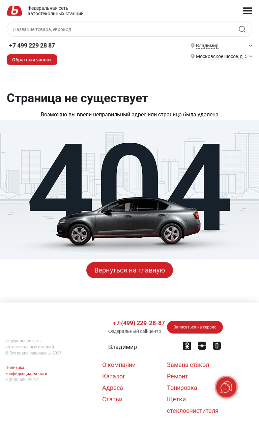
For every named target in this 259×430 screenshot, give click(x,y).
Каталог (113, 376)
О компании (119, 364)
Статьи (112, 399)
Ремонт (177, 376)
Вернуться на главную (129, 270)
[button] (122, 347)
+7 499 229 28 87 (32, 45)
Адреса (112, 387)
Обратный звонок (32, 59)
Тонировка (182, 387)
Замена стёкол (188, 364)
